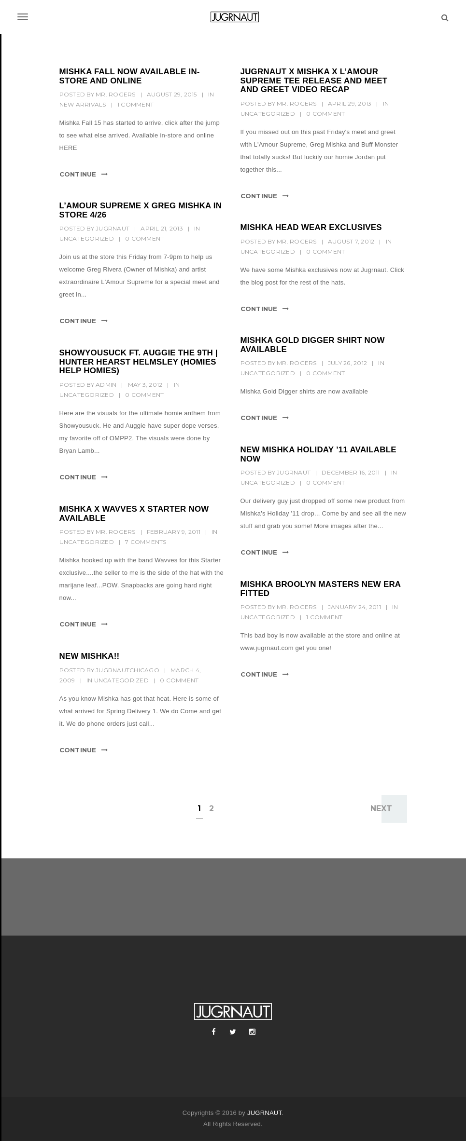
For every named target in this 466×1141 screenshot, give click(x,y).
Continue (78, 174)
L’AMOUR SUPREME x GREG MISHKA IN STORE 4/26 (140, 210)
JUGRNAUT (264, 1112)
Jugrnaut (112, 228)
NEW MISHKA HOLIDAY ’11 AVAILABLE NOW (318, 454)
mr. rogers (116, 94)
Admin (106, 384)
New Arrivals (82, 104)
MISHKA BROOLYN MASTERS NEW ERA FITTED (320, 589)
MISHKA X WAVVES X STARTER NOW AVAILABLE (134, 513)
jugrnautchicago (127, 670)
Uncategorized (267, 113)
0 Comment (325, 113)
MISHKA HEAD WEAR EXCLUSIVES (311, 227)
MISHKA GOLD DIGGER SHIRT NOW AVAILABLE (312, 345)
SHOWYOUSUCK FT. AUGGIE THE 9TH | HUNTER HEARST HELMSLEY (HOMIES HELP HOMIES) (138, 361)
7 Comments (146, 541)
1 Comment (135, 104)
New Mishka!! (89, 656)
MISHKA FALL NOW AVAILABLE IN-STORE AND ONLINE (129, 76)
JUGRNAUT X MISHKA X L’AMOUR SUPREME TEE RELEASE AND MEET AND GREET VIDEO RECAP (314, 80)
